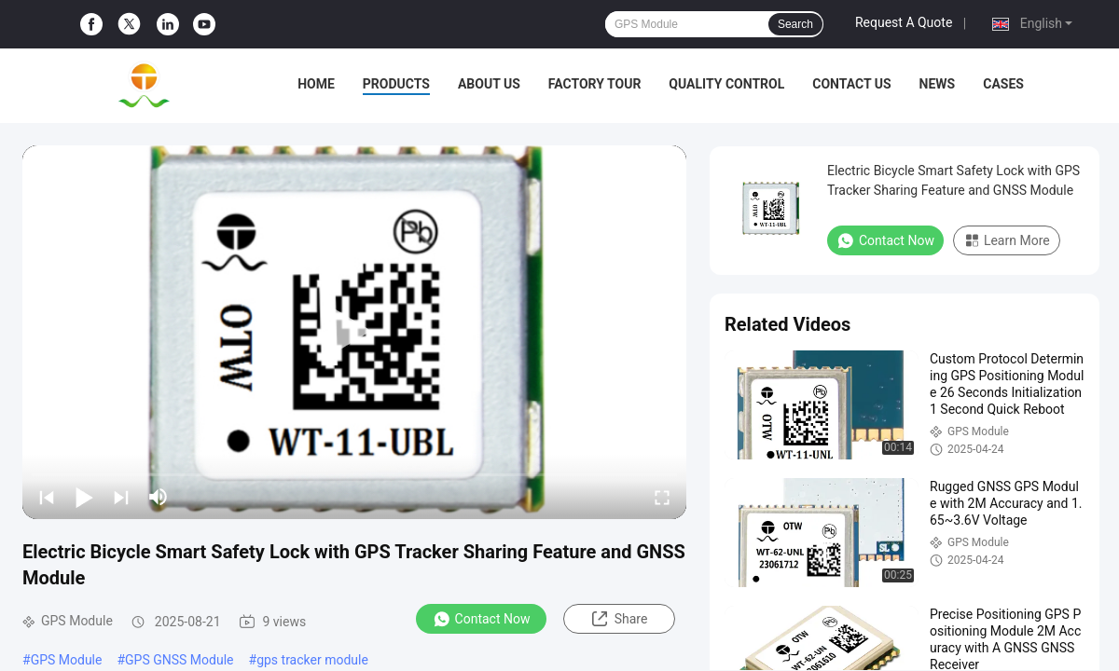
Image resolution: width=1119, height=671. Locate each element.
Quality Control (726, 83)
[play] (354, 331)
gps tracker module (312, 659)
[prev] (46, 497)
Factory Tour (595, 83)
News (937, 83)
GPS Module (67, 659)
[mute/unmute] (158, 497)
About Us (489, 83)
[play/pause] (84, 497)
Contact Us (851, 83)
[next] (121, 497)
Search (795, 24)
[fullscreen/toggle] (662, 497)
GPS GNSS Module (179, 659)
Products (396, 83)
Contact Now (482, 618)
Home (316, 83)
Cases (1003, 83)
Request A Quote (903, 22)
